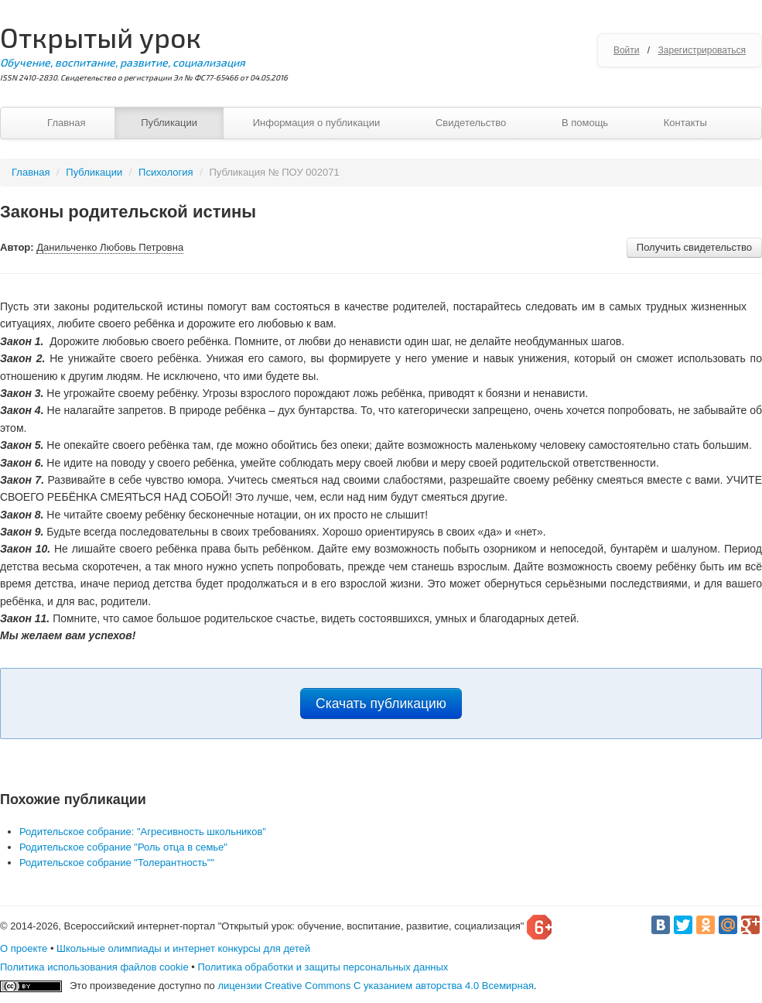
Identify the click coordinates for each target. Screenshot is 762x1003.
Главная (66, 122)
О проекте (23, 948)
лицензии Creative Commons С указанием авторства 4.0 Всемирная (375, 985)
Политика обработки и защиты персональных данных (322, 967)
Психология (165, 172)
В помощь (585, 122)
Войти (626, 50)
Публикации (169, 122)
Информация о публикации (317, 122)
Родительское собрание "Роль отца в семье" (123, 847)
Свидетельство (471, 122)
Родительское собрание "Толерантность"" (116, 862)
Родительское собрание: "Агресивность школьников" (142, 831)
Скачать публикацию (381, 703)
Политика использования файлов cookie (94, 967)
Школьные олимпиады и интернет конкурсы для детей (183, 948)
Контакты (685, 122)
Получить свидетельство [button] (694, 247)
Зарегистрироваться (702, 50)
